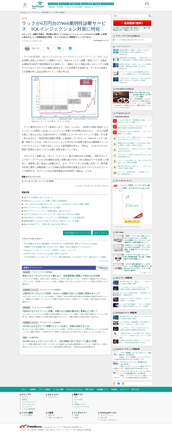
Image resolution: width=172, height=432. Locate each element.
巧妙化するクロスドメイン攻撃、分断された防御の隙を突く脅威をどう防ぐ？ (60, 311)
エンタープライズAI (81, 407)
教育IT (76, 418)
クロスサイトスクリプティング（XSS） (84, 56)
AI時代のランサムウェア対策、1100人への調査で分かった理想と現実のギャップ (61, 293)
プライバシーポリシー (64, 430)
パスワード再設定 (44, 389)
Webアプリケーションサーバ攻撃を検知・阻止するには (47, 211)
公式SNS (33, 430)
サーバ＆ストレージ (29, 402)
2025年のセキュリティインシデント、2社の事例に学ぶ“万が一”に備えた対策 (60, 341)
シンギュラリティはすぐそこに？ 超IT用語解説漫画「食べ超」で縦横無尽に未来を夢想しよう (137, 257)
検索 (150, 16)
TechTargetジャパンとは (74, 389)
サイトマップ (124, 389)
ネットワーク (27, 407)
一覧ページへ (147, 273)
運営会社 (80, 430)
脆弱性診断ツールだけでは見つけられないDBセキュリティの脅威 (51, 221)
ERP (75, 397)
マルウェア (86, 134)
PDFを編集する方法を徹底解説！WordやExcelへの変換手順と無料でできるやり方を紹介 (60, 244)
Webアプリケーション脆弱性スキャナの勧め (42, 208)
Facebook (118, 383)
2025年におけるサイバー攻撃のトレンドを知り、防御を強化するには (56, 326)
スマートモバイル (28, 404)
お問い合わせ (89, 389)
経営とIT (51, 415)
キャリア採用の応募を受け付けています (129, 40)
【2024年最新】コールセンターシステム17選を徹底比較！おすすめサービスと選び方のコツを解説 (65, 257)
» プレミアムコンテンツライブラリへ (127, 227)
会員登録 (33, 389)
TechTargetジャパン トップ (77, 233)
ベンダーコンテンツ (123, 46)
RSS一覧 (104, 418)
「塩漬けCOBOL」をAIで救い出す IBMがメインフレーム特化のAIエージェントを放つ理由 (135, 335)
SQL (44, 56)
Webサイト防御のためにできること (38, 197)
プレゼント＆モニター (109, 420)
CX (75, 402)
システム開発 (27, 415)
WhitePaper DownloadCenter (102, 268)
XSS (32, 181)
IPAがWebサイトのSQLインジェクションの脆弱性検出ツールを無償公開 (54, 218)
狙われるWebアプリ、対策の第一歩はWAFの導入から (46, 224)
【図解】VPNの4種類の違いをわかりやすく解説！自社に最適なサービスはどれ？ (58, 247)
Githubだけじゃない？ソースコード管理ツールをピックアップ (50, 250)
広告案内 (41, 430)
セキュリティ (100, 233)
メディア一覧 (24, 430)
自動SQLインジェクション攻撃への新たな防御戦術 (45, 201)
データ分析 (78, 399)
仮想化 (24, 399)
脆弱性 (51, 181)
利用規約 (114, 389)
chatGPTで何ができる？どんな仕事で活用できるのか (46, 254)
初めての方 (135, 389)
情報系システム (80, 404)
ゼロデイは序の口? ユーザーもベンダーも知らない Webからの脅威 (52, 214)
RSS (114, 383)
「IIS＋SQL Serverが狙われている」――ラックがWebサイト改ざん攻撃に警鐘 (56, 204)
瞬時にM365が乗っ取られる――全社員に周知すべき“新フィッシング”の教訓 (140, 95)
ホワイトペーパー (107, 415)
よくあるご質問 (58, 389)
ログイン (24, 389)
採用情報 (88, 430)
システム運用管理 (28, 409)
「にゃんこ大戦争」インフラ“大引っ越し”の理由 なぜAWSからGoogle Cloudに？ (134, 188)
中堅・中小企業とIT (55, 418)
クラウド (25, 397)
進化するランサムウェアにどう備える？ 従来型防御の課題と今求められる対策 (61, 276)
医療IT (76, 415)
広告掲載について (102, 389)
